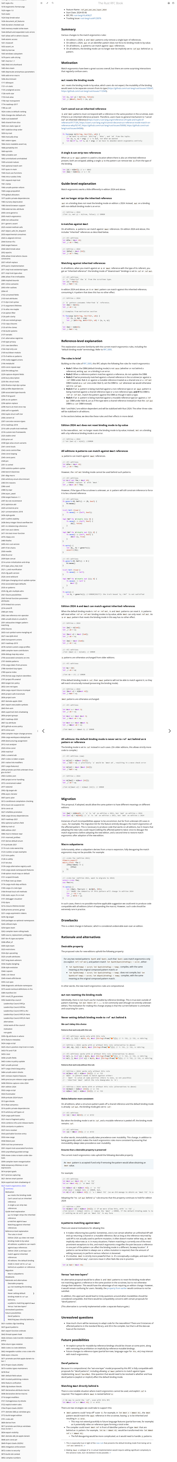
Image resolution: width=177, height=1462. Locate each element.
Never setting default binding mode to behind (18, 1296)
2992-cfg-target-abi (9, 790)
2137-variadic (6, 334)
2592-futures (6, 629)
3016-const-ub (7, 808)
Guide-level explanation (15, 1211)
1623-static (5, 14)
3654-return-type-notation (12, 1344)
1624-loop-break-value (10, 17)
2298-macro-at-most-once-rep (13, 407)
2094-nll (4, 291)
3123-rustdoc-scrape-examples (14, 852)
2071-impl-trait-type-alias (11, 273)
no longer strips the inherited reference (21, 1216)
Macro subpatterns (16, 1274)
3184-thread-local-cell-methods (14, 891)
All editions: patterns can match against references (22, 1246)
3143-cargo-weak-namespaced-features (17, 870)
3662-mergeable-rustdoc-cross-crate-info (18, 1351)
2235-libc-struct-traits (10, 381)
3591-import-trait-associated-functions (17, 1148)
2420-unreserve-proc (9, 508)
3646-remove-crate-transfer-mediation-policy (17, 1339)
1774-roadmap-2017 (9, 104)
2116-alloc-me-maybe (10, 309)
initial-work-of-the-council (14, 1025)
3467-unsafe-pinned (9, 1065)
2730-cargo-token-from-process (14, 665)
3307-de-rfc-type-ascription (12, 938)
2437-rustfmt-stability (10, 519)
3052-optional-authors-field (12, 823)
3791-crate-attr (7, 1419)
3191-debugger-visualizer (11, 899)
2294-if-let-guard (8, 396)
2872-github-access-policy (12, 726)
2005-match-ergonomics (11, 216)
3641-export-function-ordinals (13, 1331)
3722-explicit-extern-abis (11, 1404)
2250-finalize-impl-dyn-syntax (13, 385)
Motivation (9, 1192)
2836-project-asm (8, 697)
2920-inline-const (8, 748)
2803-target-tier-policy (10, 683)
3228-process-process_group (13, 909)
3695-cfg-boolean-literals (11, 1386)
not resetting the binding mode (20, 1288)
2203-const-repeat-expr (11, 367)
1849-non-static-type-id (10, 126)
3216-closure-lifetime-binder (13, 906)
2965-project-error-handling (12, 779)
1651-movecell (7, 43)
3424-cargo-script (8, 1043)
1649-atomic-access (9, 39)
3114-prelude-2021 (9, 844)
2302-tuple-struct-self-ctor (12, 414)
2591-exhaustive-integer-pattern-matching (15, 623)
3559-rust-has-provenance (12, 1144)
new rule (99, 1443)
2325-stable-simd (8, 436)
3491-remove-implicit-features (13, 1076)
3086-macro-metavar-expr (12, 834)
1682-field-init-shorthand (11, 64)
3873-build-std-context (10, 1454)
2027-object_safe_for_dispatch (13, 231)
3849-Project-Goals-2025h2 (12, 1443)
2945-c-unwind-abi (9, 755)
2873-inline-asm (8, 730)
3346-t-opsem (7, 971)
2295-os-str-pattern (9, 399)
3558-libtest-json (8, 1141)
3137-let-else (6, 863)
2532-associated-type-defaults (13, 584)
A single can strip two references (17, 1206)
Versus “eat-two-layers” (17, 1306)
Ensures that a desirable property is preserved (83, 1149)
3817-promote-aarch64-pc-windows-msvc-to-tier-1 (16, 1427)
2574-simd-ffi (6, 608)
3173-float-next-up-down (11, 881)
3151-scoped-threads (10, 877)
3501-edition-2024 (8, 1087)
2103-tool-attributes (9, 298)
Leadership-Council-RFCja (14, 1003)
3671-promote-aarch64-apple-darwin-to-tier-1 (18, 1359)
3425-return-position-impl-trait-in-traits (17, 1047)
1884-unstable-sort (9, 155)
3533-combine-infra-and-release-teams (17, 1123)
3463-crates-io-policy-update (13, 1061)
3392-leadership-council (11, 1000)
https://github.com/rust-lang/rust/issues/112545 (83, 91)
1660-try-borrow (8, 50)
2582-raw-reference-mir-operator (15, 615)
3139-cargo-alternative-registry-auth (16, 866)
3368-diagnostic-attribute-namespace (16, 985)
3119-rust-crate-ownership (12, 848)
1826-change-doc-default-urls (13, 115)
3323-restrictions (8, 949)
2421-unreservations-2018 (12, 511)
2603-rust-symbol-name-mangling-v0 (16, 632)
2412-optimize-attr (8, 504)
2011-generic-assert (9, 223)
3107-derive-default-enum (12, 841)
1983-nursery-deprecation (12, 202)
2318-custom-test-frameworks (13, 432)
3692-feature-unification (11, 1383)
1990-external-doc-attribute (12, 209)
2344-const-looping (9, 454)
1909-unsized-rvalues (10, 162)
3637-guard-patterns (9, 1327)
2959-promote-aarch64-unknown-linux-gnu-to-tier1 (17, 771)
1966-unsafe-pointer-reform (12, 187)
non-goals (8, 1032)
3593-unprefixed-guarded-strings (15, 1152)
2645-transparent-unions (11, 639)
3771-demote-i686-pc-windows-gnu (15, 1412)
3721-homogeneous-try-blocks (13, 1401)
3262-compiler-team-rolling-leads (15, 931)
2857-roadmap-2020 (9, 719)
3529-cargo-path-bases (10, 1115)
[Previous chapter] (43, 731)
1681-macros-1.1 (8, 61)
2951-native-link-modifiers (12, 762)
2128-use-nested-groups (11, 320)
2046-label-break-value (10, 249)
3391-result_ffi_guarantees (12, 996)
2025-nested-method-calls (12, 227)
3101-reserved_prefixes (10, 837)
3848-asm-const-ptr (9, 1440)
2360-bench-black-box (10, 472)
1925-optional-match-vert (11, 166)
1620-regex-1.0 (7, 10)
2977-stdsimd (6, 787)
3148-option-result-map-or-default (15, 873)
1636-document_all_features (12, 21)
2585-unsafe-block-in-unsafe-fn (14, 619)
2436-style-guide (8, 515)
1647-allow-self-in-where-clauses (14, 36)
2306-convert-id (7, 418)
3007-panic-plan (8, 797)
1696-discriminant (8, 79)
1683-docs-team (7, 68)
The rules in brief (15, 1234)
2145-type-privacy (8, 342)
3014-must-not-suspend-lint (12, 805)
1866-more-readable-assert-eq (13, 144)
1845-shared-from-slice (10, 122)
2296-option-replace (9, 403)
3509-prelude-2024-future (12, 1097)
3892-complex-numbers (11, 1458)
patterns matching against (21, 1303)
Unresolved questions (14, 1309)
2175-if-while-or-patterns (11, 356)
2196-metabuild (7, 363)
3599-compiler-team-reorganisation (15, 1161)
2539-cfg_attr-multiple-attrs (12, 591)
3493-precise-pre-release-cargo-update (17, 1079)
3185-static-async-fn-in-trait (12, 895)
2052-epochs (6, 252)
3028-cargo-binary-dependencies (15, 816)
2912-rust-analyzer (9, 744)
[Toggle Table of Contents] (41, 3)
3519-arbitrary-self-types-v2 (12, 1112)
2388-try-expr (6, 490)
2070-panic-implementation (12, 266)
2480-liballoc (6, 540)
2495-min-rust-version (10, 544)
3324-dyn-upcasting (9, 953)
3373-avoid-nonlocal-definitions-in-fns (17, 989)
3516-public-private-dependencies (15, 1108)
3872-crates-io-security (10, 1450)
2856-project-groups (9, 715)
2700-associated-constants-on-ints (15, 658)
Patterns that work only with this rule (76, 1030)
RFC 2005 (107, 349)
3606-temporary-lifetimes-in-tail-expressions (14, 1166)
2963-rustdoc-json (8, 776)
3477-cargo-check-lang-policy (13, 1068)
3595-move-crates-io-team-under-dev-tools (17, 1156)
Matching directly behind (21, 1319)
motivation (8, 1029)
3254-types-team (8, 928)
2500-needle (6, 551)
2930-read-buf (7, 751)
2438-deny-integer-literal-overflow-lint (17, 522)
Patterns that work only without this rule (78, 1065)
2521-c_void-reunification (11, 569)
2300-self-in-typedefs (10, 410)
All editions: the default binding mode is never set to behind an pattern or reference (21, 1263)
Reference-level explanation (16, 1231)
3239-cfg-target (7, 917)
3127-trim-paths (8, 855)
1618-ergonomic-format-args (13, 7)
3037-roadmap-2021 (9, 819)
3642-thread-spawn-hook (11, 1334)
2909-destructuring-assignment (14, 741)
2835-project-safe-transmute (13, 694)
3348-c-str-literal (8, 975)
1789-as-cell (6, 108)
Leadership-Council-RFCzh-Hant (17, 1018)
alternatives (8, 1021)
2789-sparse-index (8, 672)
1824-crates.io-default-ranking (13, 111)
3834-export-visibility (9, 1432)
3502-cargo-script (8, 1090)
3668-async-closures (9, 1355)
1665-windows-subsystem (11, 53)
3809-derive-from (8, 1422)
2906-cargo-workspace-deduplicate (15, 737)
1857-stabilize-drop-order (11, 129)
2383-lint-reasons (8, 483)
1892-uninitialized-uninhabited (14, 158)
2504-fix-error (6, 555)
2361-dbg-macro (8, 475)
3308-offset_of (7, 942)
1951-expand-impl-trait (10, 180)
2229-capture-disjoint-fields (12, 374)
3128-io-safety (7, 859)
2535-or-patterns (8, 587)
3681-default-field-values (11, 1375)
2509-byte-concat (8, 558)
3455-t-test (5, 1054)
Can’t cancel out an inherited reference (20, 1200)
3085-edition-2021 (8, 830)
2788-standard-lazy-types (11, 668)
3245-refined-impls (9, 924)
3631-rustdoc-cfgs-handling (12, 1323)
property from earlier (117, 1288)
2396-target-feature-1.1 (10, 497)
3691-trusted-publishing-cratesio (14, 1379)
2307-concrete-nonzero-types (13, 421)
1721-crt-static (7, 86)
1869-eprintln (6, 151)
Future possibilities (13, 1313)
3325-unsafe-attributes (10, 956)
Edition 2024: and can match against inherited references (19, 1254)
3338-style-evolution (9, 967)
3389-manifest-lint (8, 993)
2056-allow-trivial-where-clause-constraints (14, 257)
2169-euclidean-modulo (11, 352)
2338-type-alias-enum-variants (13, 443)
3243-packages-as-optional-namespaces (17, 920)
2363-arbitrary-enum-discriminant (15, 479)
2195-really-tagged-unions (12, 360)
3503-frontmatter (8, 1094)
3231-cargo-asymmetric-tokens (14, 913)
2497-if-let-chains (8, 548)
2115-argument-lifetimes (11, 305)
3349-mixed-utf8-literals (11, 978)
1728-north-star (7, 93)
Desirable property (15, 1283)
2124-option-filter (8, 313)
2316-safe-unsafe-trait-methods (14, 428)
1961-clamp (6, 184)
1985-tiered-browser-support (13, 205)
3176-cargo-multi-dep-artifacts (13, 884)
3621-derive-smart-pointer (12, 1178)
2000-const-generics (9, 213)
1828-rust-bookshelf (9, 119)
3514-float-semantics (9, 1105)
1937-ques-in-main (9, 169)
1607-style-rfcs (7, 3)
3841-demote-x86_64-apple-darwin (15, 1436)
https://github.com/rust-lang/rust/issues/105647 (130, 88)
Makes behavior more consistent (77, 1098)
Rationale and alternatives (16, 1280)
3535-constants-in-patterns (12, 1126)
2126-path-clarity (8, 316)
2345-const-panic (8, 457)
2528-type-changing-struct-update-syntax (18, 580)
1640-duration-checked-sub (12, 25)
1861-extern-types (8, 140)
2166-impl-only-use (9, 349)
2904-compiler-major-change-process (16, 733)
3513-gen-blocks (8, 1101)
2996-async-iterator (9, 794)
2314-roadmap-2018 (9, 425)
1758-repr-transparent (10, 101)
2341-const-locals (8, 446)
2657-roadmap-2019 (9, 643)
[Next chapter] (169, 731)
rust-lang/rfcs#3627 (83, 15)
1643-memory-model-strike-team (14, 28)
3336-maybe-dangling (10, 964)
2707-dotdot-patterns (10, 661)
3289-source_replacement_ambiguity (16, 935)
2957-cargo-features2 (10, 766)
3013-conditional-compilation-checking (17, 801)
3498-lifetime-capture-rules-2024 (14, 1083)
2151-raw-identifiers (9, 345)
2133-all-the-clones (9, 327)
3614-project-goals (8, 1171)
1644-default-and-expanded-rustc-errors (18, 32)
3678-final (5, 1372)
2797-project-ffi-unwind (11, 679)
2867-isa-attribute (8, 723)
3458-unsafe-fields (8, 1058)
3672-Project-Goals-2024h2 (12, 1365)
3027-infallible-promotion (11, 812)
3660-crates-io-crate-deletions (13, 1348)
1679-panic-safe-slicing (10, 57)
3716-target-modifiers (10, 1397)
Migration (9, 1270)
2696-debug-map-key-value (12, 654)
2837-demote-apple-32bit (11, 701)
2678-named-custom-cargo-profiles (15, 647)
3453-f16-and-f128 (8, 1050)
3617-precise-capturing (10, 1175)
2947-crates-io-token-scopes (12, 759)
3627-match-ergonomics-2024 (13, 1186)
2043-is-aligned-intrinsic (11, 238)
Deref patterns (14, 1316)
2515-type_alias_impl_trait (11, 566)
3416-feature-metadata (10, 1040)
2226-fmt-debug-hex (9, 370)
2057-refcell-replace (9, 262)
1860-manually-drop (9, 137)
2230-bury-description (10, 378)
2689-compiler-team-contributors (15, 650)
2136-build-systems (9, 331)
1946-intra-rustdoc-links (11, 176)
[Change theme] (47, 3)
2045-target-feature (9, 245)
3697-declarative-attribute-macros (15, 1390)
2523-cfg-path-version (10, 573)
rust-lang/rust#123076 (90, 18)
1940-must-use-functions (11, 173)
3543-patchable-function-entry (13, 1133)
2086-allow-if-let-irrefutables (13, 277)
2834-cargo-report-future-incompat (15, 690)
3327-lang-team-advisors (11, 960)
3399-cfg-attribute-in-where (12, 1036)
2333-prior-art (7, 439)
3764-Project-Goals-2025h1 (12, 1408)
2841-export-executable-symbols (14, 705)
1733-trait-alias (7, 97)
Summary (9, 1188)
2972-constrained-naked (11, 783)
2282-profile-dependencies (12, 389)
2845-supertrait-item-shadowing (14, 712)
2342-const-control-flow (11, 450)
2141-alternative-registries (12, 338)
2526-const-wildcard (9, 577)
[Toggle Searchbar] (52, 3)
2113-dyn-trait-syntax (10, 302)
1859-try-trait (6, 133)
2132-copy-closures (9, 323)
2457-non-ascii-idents (10, 530)
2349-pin (4, 461)
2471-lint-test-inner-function (13, 533)
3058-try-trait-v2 (8, 826)
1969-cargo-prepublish (10, 191)
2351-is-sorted (7, 465)
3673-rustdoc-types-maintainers (14, 1368)
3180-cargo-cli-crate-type (11, 888)
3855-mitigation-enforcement (13, 1447)
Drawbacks (9, 1277)
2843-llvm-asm (7, 708)
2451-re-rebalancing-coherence (14, 526)
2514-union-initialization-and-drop (15, 562)
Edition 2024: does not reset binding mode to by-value (21, 1239)
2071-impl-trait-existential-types (14, 269)
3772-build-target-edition (11, 1415)
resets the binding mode (19, 1195)
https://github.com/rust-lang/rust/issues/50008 (104, 125)
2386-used (5, 486)
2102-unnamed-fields (10, 295)
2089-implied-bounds (10, 280)
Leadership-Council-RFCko (14, 1007)
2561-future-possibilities (11, 595)
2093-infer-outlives (9, 287)
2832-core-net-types (9, 686)
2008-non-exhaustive (9, 220)
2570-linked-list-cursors (11, 604)
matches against (17, 1221)
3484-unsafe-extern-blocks (12, 1072)
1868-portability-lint (9, 148)
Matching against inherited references (19, 1226)
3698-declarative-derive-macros (14, 1394)
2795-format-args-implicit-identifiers (16, 676)
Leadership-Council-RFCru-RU (16, 1011)
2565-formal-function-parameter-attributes (15, 599)
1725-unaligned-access (10, 90)
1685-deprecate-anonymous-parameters (18, 72)
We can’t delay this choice (73, 1024)
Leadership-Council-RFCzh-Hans (17, 1014)
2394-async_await (8, 493)
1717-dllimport (7, 83)
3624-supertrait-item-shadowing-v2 (15, 1182)
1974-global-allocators (10, 195)
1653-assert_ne (7, 46)
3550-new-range (8, 1137)
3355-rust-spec (7, 982)
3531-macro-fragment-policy (13, 1119)
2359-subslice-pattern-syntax (13, 468)
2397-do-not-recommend (11, 501)
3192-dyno (5, 902)
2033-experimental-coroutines (13, 234)
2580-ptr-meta (7, 612)
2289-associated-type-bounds (13, 392)
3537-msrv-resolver (9, 1130)
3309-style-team (7, 946)
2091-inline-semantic (10, 284)
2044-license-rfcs (8, 241)
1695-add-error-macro (10, 75)
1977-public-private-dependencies (15, 198)
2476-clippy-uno (8, 537)
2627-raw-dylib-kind (9, 636)
